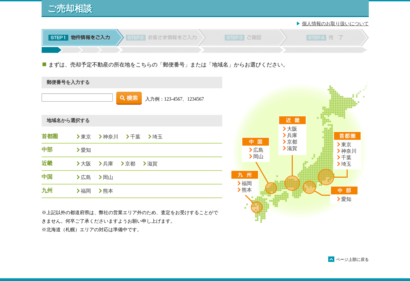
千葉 (135, 136)
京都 (130, 163)
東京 (86, 136)
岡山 (108, 177)
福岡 (86, 191)
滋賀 (152, 163)
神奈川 (110, 136)
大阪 (86, 163)
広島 (86, 177)
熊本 (108, 191)
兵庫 (108, 163)
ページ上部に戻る (348, 259)
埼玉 (157, 136)
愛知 (86, 150)
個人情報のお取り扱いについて (335, 23)
